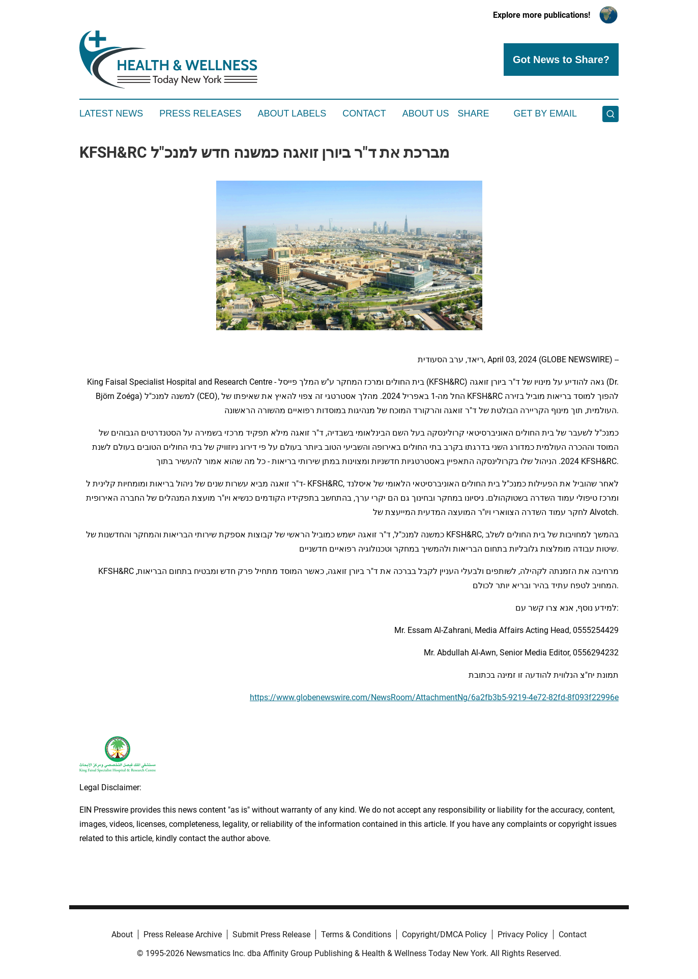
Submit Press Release (271, 934)
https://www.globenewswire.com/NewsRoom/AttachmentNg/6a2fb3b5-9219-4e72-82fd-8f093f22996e (434, 697)
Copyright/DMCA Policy (444, 934)
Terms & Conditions (356, 934)
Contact (364, 113)
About (122, 934)
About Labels (291, 113)
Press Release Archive (182, 934)
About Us (425, 113)
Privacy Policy (523, 934)
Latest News (111, 113)
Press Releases (200, 113)
